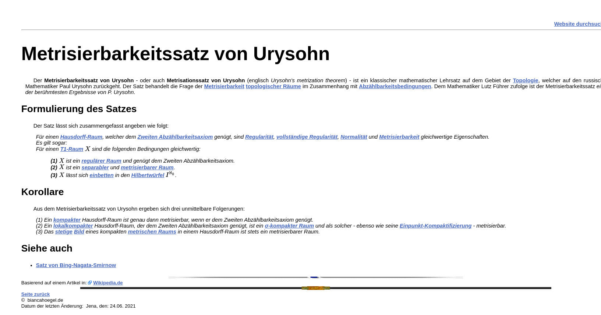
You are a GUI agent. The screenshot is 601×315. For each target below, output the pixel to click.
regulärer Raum (101, 161)
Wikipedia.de (108, 282)
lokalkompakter (73, 226)
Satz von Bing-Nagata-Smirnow (76, 265)
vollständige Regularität (306, 137)
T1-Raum (72, 149)
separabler (95, 167)
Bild (79, 232)
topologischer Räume (273, 86)
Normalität (353, 137)
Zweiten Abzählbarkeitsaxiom (175, 137)
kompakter (67, 220)
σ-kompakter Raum (289, 226)
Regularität (259, 137)
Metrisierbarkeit (224, 86)
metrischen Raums (152, 232)
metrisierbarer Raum (147, 167)
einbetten (101, 175)
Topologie (525, 80)
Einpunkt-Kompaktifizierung (435, 226)
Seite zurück (35, 294)
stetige (64, 232)
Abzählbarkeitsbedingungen (395, 86)
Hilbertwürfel (148, 175)
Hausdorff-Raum (81, 137)
